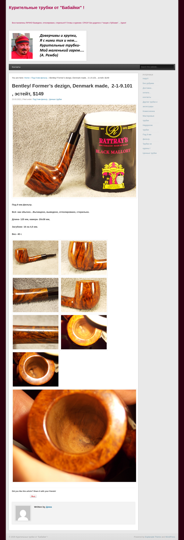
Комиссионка (149, 111)
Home (27, 78)
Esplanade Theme (153, 537)
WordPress (170, 537)
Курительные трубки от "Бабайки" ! (46, 7)
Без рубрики (148, 83)
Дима (49, 507)
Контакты (16, 67)
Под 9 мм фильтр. (39, 78)
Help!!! (146, 78)
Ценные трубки (55, 99)
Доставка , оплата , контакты (147, 92)
